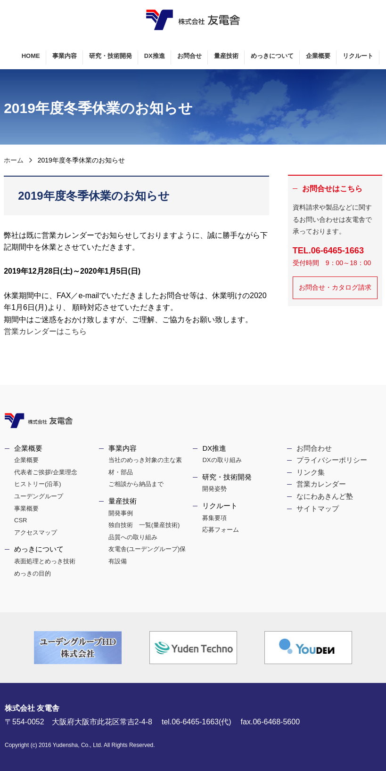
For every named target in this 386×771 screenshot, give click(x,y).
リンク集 (310, 472)
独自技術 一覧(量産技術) (144, 524)
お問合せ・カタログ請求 (335, 287)
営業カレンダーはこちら (45, 331)
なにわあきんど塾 (324, 496)
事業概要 (26, 508)
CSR (20, 520)
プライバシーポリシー (331, 460)
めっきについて (272, 55)
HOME (31, 55)
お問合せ (189, 55)
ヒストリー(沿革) (37, 483)
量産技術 (226, 55)
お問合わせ (314, 448)
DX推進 (154, 55)
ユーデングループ (38, 496)
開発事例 (120, 513)
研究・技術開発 (110, 55)
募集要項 (214, 517)
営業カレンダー (321, 484)
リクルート (358, 55)
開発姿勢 (214, 488)
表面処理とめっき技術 (44, 561)
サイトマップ (317, 508)
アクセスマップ (35, 532)
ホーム (14, 160)
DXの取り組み (221, 459)
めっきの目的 (32, 573)
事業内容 (64, 55)
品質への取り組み (132, 537)
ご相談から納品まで (136, 483)
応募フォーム (220, 529)
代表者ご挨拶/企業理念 (45, 472)
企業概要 (318, 55)
